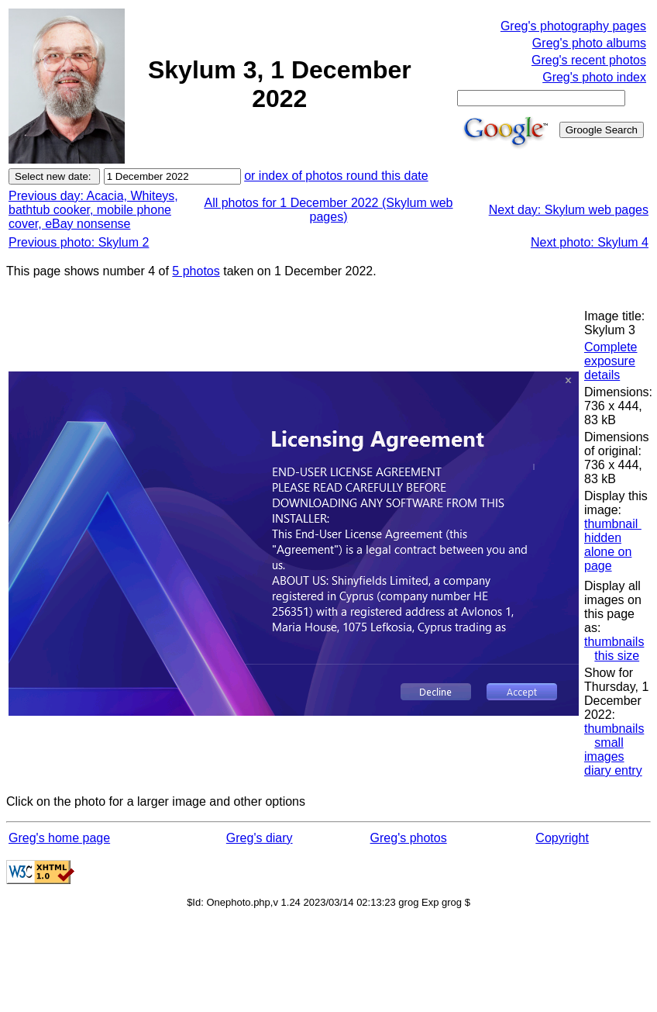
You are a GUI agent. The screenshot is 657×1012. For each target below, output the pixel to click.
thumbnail (613, 523)
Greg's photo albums (589, 43)
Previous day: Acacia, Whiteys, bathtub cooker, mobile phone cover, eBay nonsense (93, 209)
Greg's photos (408, 837)
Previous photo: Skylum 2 (79, 242)
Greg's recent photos (588, 60)
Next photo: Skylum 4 (589, 242)
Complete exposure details (610, 361)
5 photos (195, 271)
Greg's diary (259, 837)
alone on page (607, 558)
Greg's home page (59, 837)
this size (616, 655)
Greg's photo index (594, 77)
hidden (602, 537)
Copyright (561, 837)
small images (604, 749)
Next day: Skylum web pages (568, 209)
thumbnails (614, 641)
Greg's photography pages (573, 26)
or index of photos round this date (336, 175)
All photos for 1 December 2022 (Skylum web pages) (328, 209)
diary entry (613, 770)
